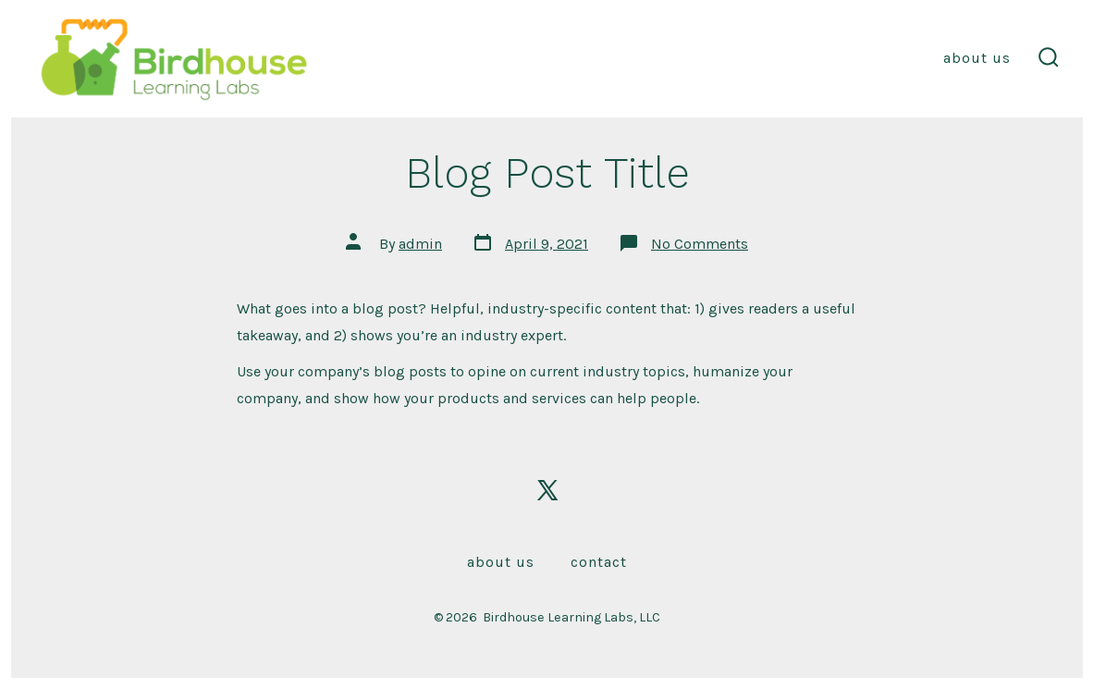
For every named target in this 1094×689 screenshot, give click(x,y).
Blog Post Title (547, 173)
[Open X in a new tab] (547, 490)
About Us (977, 58)
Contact (599, 562)
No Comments (699, 243)
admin (420, 243)
